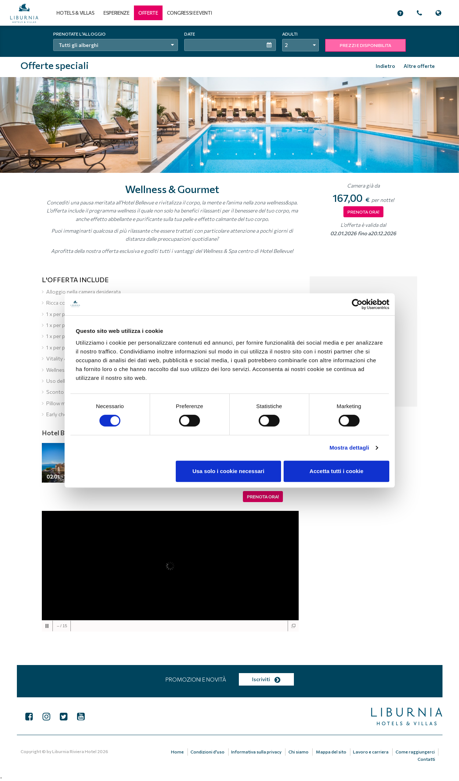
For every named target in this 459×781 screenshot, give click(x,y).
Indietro (385, 66)
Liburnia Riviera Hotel (74, 751)
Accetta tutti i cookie (337, 471)
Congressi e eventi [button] (189, 13)
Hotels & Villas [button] (76, 13)
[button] (148, 13)
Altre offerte (419, 66)
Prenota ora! (263, 496)
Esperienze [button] (116, 13)
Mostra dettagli (349, 447)
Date (189, 33)
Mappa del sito (331, 751)
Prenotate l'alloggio (79, 33)
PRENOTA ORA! (363, 211)
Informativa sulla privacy (257, 751)
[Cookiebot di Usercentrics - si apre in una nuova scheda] (357, 304)
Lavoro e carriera (371, 751)
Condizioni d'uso (209, 751)
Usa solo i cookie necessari (228, 471)
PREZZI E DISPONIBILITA (365, 45)
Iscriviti (266, 679)
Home (178, 751)
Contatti (426, 758)
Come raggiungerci (415, 751)
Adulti (290, 33)
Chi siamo (299, 751)
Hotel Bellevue (63, 433)
